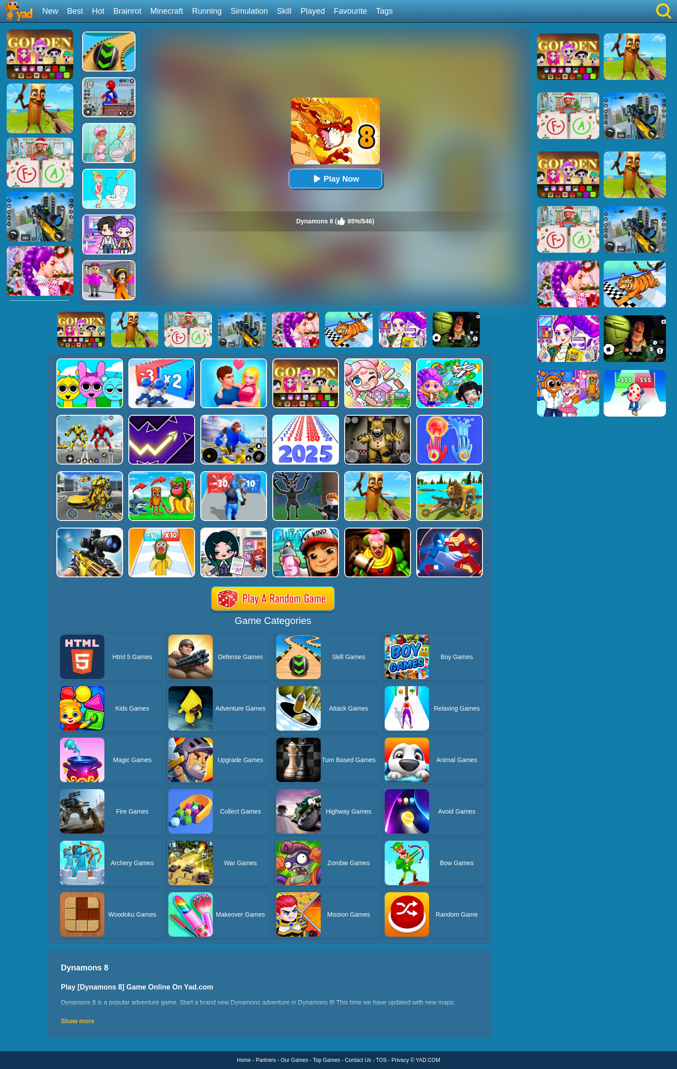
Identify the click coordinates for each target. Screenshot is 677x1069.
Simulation (249, 11)
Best (75, 11)
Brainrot (127, 11)
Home (244, 1060)
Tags (384, 11)
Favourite (350, 11)
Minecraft (166, 11)
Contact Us (358, 1060)
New (50, 11)
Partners (266, 1060)
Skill (284, 11)
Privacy (400, 1060)
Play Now (335, 178)
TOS (381, 1060)
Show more (77, 1021)
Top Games (326, 1060)
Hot (98, 11)
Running (207, 11)
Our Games (294, 1060)
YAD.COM (428, 1060)
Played (312, 11)
